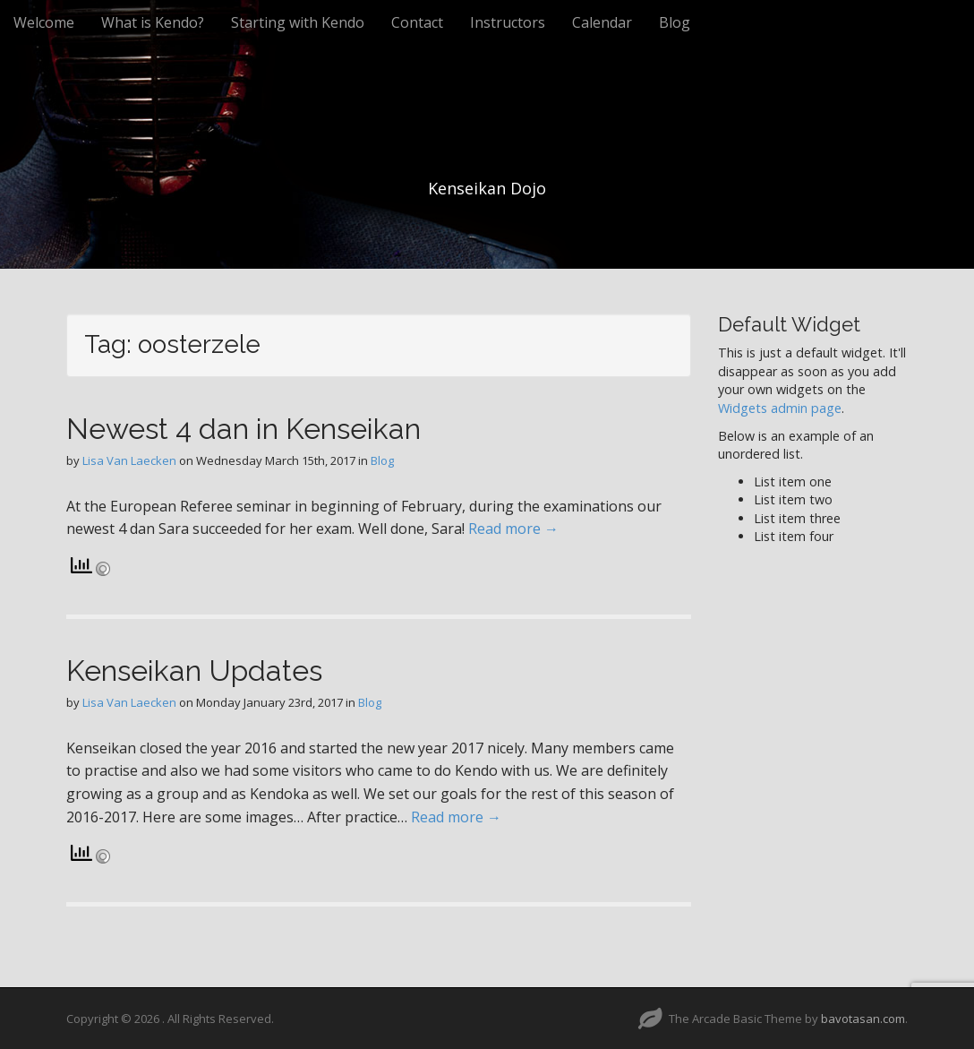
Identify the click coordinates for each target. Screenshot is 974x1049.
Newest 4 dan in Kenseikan (243, 428)
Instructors (507, 22)
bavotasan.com (863, 1018)
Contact (417, 22)
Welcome (43, 22)
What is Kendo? (152, 22)
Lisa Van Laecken (129, 460)
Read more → (513, 528)
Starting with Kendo (297, 22)
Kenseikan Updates (194, 670)
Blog (674, 22)
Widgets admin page (780, 408)
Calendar (602, 22)
